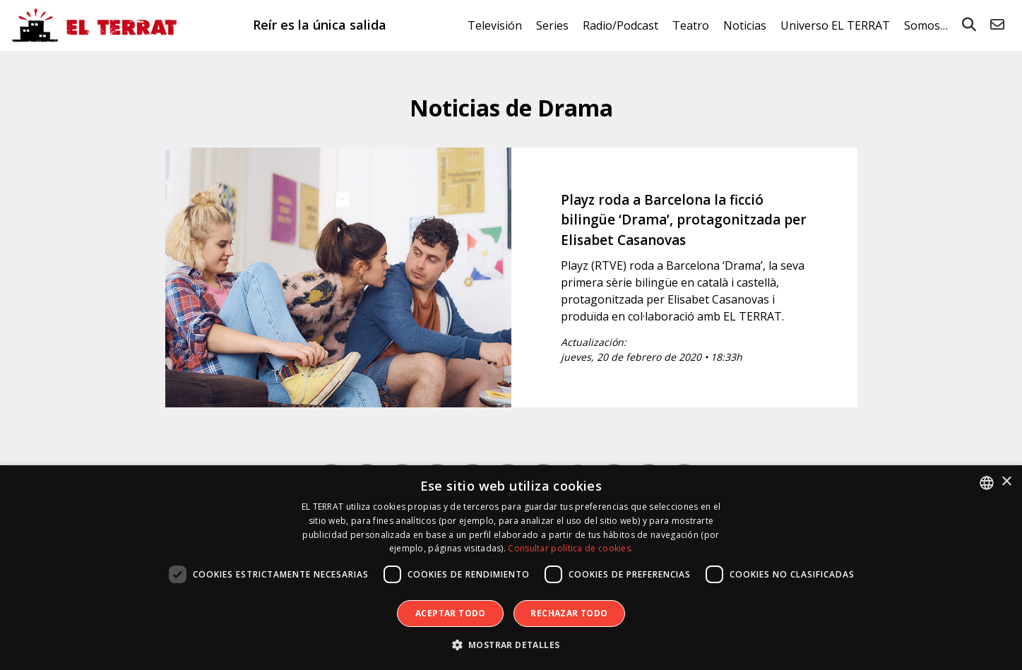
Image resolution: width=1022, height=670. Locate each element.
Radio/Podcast (620, 25)
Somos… (926, 25)
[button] (511, 645)
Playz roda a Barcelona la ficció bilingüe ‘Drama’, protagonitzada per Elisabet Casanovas (684, 220)
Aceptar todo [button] (450, 613)
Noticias (744, 25)
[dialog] (511, 567)
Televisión (495, 25)
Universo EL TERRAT (835, 25)
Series (552, 25)
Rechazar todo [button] (568, 613)
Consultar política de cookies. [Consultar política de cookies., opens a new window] (570, 548)
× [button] (1006, 482)
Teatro (690, 25)
